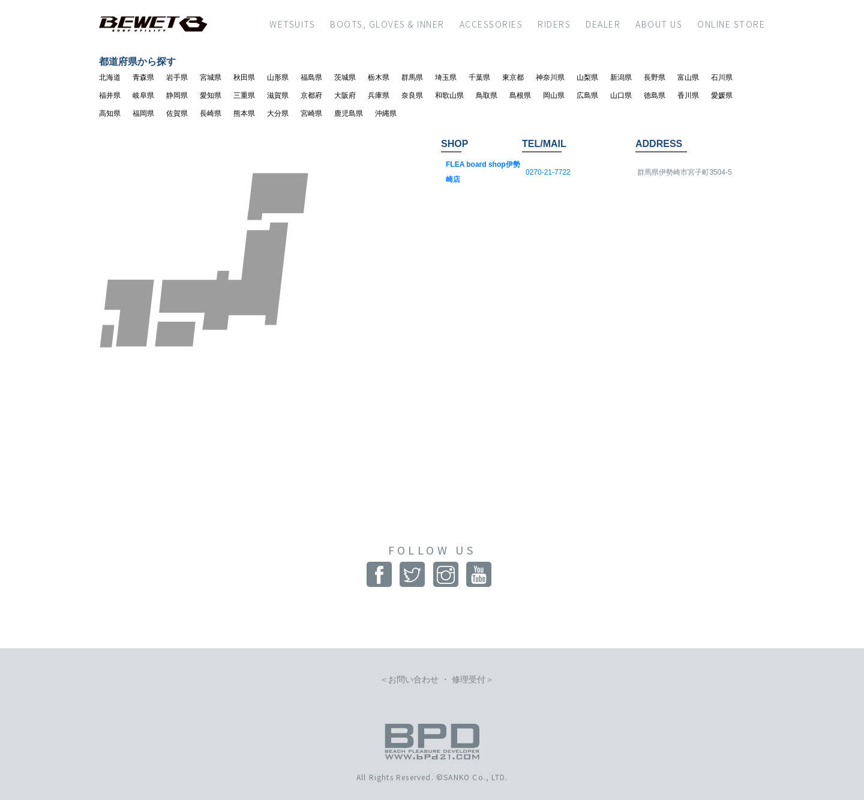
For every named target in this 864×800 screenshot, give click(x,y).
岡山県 (554, 95)
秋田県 (244, 77)
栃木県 (378, 77)
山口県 (621, 95)
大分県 (278, 113)
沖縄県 (386, 113)
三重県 (244, 95)
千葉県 (479, 77)
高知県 (110, 113)
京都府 (311, 95)
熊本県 (244, 113)
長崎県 (210, 113)
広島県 (587, 95)
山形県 (278, 77)
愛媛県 (722, 95)
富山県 (688, 77)
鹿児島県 (348, 113)
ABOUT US (658, 24)
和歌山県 (449, 95)
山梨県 (587, 77)
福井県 (110, 95)
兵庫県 (378, 95)
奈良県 (412, 95)
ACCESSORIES (491, 24)
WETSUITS (292, 24)
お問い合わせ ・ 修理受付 (436, 679)
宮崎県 (311, 113)
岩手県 (177, 77)
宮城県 (210, 77)
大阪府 (345, 95)
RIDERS (554, 24)
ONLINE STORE (731, 24)
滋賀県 (278, 95)
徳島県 (654, 95)
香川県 (688, 95)
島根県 (520, 95)
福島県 (311, 77)
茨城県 (345, 77)
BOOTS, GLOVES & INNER (387, 24)
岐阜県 (143, 95)
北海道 (110, 77)
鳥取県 (486, 95)
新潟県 (621, 77)
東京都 (513, 77)
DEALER (603, 24)
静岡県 (177, 95)
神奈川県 (550, 77)
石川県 (722, 77)
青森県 (143, 77)
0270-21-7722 (548, 172)
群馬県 (412, 77)
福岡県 (143, 113)
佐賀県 (177, 113)
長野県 (654, 77)
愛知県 (210, 95)
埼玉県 (446, 77)
